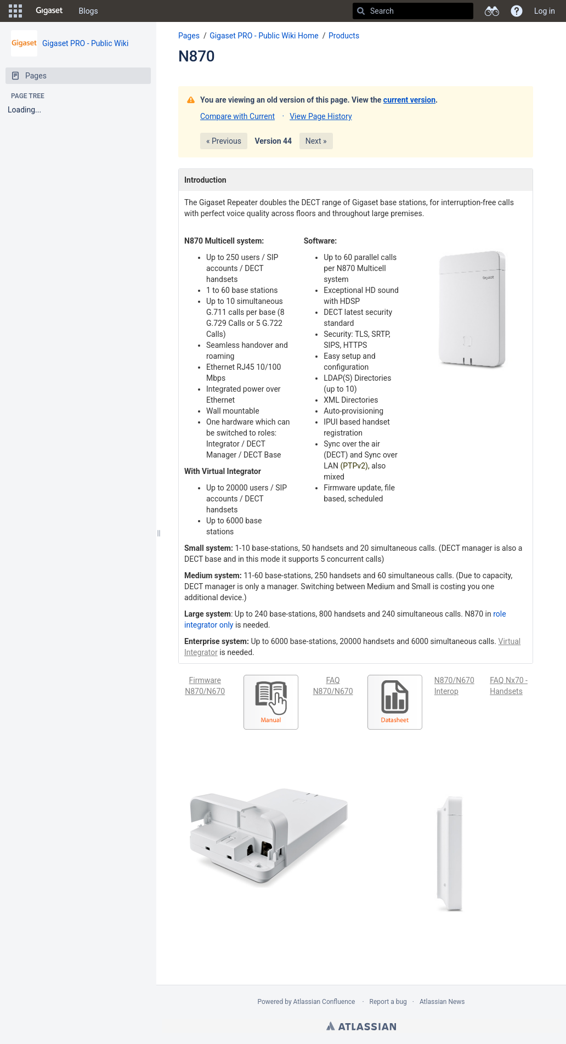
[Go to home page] (49, 11)
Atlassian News (442, 1002)
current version (409, 99)
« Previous (223, 141)
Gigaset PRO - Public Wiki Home (264, 35)
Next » (316, 141)
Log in (544, 11)
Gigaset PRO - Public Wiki (85, 43)
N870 (196, 56)
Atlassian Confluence (324, 1002)
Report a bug (388, 1002)
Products (344, 35)
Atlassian (361, 1026)
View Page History (321, 116)
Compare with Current (237, 116)
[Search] (360, 11)
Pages (189, 35)
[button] (15, 11)
